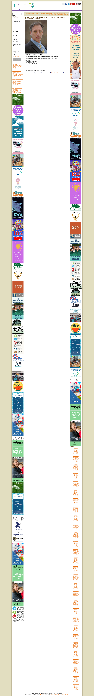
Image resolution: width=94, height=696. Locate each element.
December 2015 (76, 591)
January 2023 (75, 494)
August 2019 (75, 541)
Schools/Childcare (32, 9)
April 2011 (75, 654)
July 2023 (75, 487)
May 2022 (75, 503)
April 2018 (75, 559)
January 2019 (75, 549)
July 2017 (75, 569)
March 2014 (76, 614)
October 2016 (75, 579)
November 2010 (76, 660)
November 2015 (76, 592)
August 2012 (75, 636)
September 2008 (76, 684)
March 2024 (76, 478)
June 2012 (75, 638)
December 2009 (76, 672)
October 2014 (75, 606)
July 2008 (75, 686)
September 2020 (76, 526)
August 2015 (75, 595)
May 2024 (75, 476)
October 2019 (75, 538)
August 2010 (75, 663)
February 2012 (75, 643)
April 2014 (75, 613)
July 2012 (75, 637)
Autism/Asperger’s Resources (17, 74)
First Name (17, 27)
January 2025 (75, 467)
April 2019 (75, 545)
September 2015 (76, 594)
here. (31, 66)
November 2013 (76, 619)
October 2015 (75, 593)
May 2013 (75, 626)
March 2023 (76, 492)
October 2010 (75, 661)
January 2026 (75, 453)
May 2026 (75, 449)
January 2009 (75, 681)
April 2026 (75, 450)
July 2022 (75, 501)
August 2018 (75, 554)
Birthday (17, 39)
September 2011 (76, 648)
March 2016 (76, 587)
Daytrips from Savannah (16, 92)
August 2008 (75, 685)
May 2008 (75, 688)
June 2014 (75, 611)
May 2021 (75, 517)
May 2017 (75, 571)
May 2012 (75, 639)
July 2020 (75, 528)
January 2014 (75, 617)
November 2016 (76, 578)
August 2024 (75, 473)
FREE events (22, 9)
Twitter (69, 4)
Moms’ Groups (15, 68)
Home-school (59, 9)
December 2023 (76, 482)
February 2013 (75, 629)
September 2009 (76, 676)
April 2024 (75, 477)
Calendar (26, 9)
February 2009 (75, 680)
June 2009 (75, 679)
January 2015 (75, 603)
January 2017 (75, 576)
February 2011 (75, 656)
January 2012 (75, 644)
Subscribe (63, 4)
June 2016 (75, 584)
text (14, 54)
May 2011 (75, 653)
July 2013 (75, 623)
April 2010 (75, 668)
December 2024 (76, 468)
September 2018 (76, 553)
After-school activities (47, 9)
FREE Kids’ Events (15, 72)
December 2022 (76, 495)
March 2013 (76, 628)
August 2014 (75, 609)
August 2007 (75, 690)
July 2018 (75, 555)
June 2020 (75, 529)
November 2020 (76, 524)
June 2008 (75, 687)
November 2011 (76, 646)
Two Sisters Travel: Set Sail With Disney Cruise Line (58, 14)
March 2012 (76, 642)
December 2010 (76, 659)
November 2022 (76, 496)
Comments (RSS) (65, 694)
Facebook (66, 4)
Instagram (79, 4)
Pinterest (74, 4)
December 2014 (76, 604)
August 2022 (75, 500)
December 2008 (76, 682)
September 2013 (76, 621)
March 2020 (76, 533)
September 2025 (76, 458)
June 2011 (75, 652)
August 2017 (75, 568)
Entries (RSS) (57, 694)
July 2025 (75, 460)
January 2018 (75, 562)
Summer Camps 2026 (67, 9)
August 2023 (75, 486)
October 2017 (75, 566)
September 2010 (76, 662)
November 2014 (76, 605)
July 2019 (75, 542)
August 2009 (75, 677)
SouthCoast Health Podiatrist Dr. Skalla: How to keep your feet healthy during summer (45, 18)
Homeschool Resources (16, 75)
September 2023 (76, 485)
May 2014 (75, 612)
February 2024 (75, 479)
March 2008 (76, 689)
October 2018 (75, 552)
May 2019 (75, 544)
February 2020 (75, 534)
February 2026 (75, 452)
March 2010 (76, 669)
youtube (77, 4)
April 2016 (75, 586)
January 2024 (75, 481)
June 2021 (75, 516)
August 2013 (75, 622)
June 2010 (75, 665)
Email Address (17, 23)
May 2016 (75, 585)
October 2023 (75, 484)
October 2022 (75, 498)
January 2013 (75, 630)
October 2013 (75, 620)
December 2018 (76, 550)
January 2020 (75, 535)
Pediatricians (39, 9)
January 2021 (75, 521)
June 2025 (75, 461)
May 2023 (75, 490)
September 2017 (76, 567)
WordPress (42, 694)
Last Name (17, 31)
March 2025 (76, 465)
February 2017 (75, 575)
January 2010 (75, 671)
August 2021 (75, 513)
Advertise (17, 9)
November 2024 (76, 469)
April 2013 (75, 627)
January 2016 (75, 589)
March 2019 (76, 546)
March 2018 (76, 560)
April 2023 (75, 491)
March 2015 (76, 601)
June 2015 (75, 597)
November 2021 (76, 510)
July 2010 (75, 664)
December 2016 (76, 577)
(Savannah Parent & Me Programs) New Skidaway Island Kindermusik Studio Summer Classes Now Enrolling (45, 13)
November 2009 (76, 673)
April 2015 (75, 600)
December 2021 (76, 509)
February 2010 (75, 670)
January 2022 (75, 508)
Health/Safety (53, 72)
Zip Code (17, 35)
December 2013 (76, 618)
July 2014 (75, 610)
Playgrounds (14, 64)
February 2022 (75, 507)
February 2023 (75, 493)
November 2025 (76, 456)
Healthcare (57, 72)
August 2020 (75, 527)
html (15, 52)
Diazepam (53, 694)
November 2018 (76, 551)
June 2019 (75, 543)
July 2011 (75, 651)
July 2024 (75, 474)
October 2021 (75, 511)
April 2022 (75, 504)
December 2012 (76, 631)
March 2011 (76, 655)
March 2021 (76, 519)
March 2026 (76, 451)
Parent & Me (54, 9)
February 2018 (75, 561)
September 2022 (76, 499)
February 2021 (75, 520)
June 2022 (75, 502)
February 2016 (75, 588)
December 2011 (76, 645)
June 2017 (75, 570)
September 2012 (76, 635)
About (13, 9)
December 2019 (76, 536)
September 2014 (76, 608)
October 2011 (75, 647)
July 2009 (75, 678)
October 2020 (75, 525)
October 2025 (75, 457)
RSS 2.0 (38, 73)
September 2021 (76, 512)
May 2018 (75, 558)
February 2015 (75, 602)
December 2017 (76, 563)
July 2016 (75, 583)
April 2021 (75, 518)
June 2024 (75, 475)
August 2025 (75, 459)
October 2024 (75, 470)
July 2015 (75, 596)
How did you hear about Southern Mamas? (17, 46)
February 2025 (75, 466)
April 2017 (75, 572)
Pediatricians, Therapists (16, 71)
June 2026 (75, 448)
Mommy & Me (14, 73)
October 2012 (75, 634)
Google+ (71, 4)
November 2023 (76, 483)
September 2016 (76, 580)
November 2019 (76, 537)
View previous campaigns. (16, 57)
